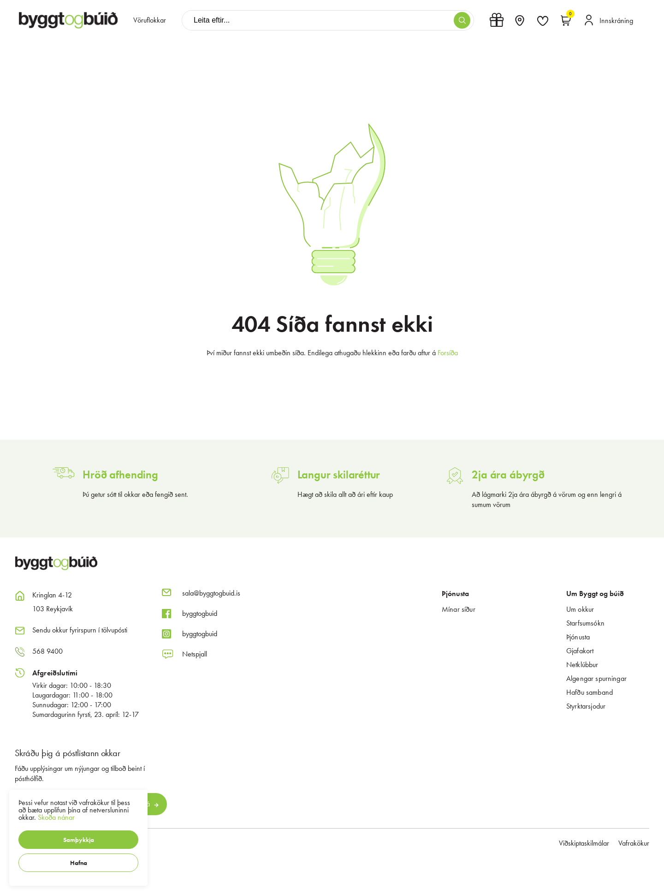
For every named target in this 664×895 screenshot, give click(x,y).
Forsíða (448, 353)
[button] (78, 839)
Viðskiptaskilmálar (584, 843)
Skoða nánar (56, 817)
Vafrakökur (633, 843)
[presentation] (150, 20)
